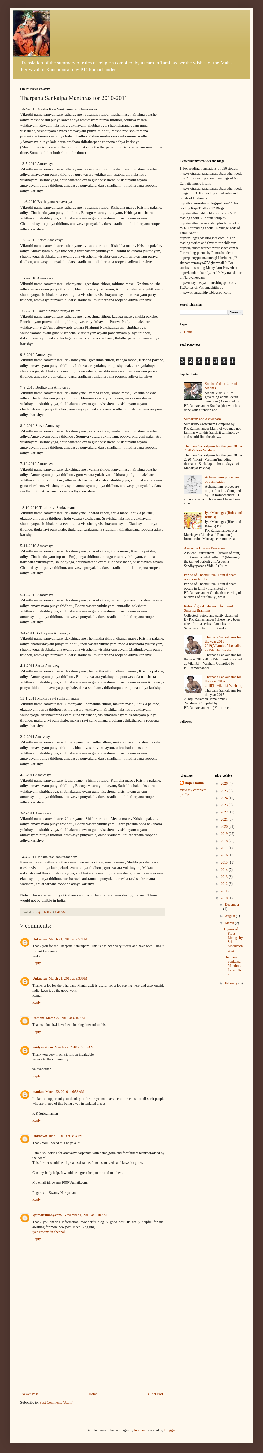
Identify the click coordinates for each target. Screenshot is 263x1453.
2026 (225, 783)
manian (38, 1092)
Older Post (155, 1394)
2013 (225, 877)
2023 (225, 805)
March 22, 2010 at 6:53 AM (64, 1092)
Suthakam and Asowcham (202, 419)
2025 (225, 791)
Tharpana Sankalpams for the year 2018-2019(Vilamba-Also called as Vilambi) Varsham (223, 643)
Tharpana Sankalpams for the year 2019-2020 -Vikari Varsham (213, 448)
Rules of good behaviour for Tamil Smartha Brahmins (208, 608)
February (231, 983)
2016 (225, 855)
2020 (225, 827)
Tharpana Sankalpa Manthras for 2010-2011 (232, 965)
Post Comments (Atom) (56, 1402)
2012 (225, 884)
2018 (225, 841)
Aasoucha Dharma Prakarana (204, 548)
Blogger (169, 1430)
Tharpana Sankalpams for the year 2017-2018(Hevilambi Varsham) (224, 681)
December (232, 904)
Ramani (38, 1018)
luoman (139, 1430)
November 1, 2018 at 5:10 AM (85, 1215)
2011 (224, 891)
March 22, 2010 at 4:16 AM (65, 1018)
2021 (225, 819)
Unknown (39, 939)
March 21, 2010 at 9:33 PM (68, 978)
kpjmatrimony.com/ (47, 1215)
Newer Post (29, 1394)
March (230, 923)
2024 (225, 798)
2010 (225, 898)
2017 (225, 848)
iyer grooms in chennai (48, 1232)
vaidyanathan (42, 1047)
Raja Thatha (194, 783)
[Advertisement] (92, 1352)
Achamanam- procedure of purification (222, 479)
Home (93, 1394)
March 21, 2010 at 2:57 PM (68, 939)
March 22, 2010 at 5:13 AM (74, 1047)
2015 (225, 862)
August (230, 916)
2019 (225, 834)
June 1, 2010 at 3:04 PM (66, 1136)
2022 (225, 812)
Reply (36, 963)
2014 (225, 870)
